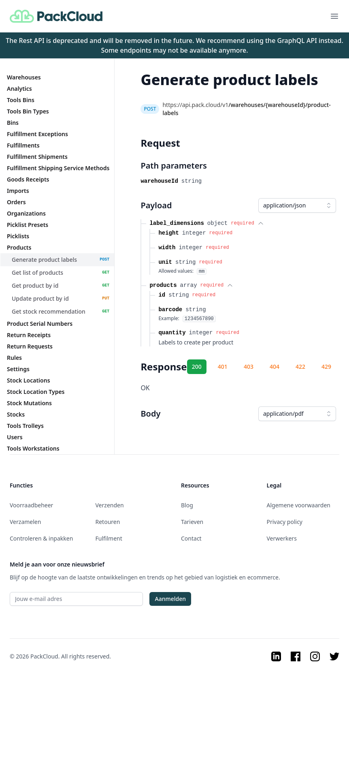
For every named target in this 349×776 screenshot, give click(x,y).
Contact (191, 538)
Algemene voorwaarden (298, 505)
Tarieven (192, 522)
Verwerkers (282, 538)
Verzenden (110, 505)
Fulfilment (109, 538)
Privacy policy (285, 522)
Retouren (108, 522)
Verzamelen (25, 522)
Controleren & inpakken (41, 538)
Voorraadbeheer (31, 505)
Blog (187, 505)
